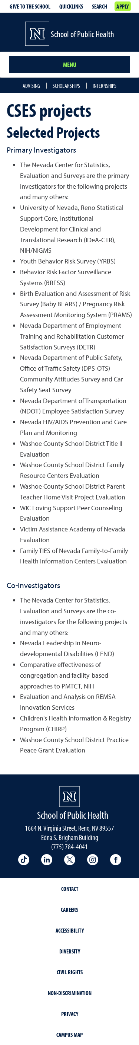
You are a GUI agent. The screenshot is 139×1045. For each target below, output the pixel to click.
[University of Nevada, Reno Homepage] (69, 796)
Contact (69, 888)
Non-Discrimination (70, 993)
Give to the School (30, 6)
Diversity (69, 951)
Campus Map (69, 1034)
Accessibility (70, 930)
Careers (69, 909)
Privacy (69, 1013)
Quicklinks (71, 6)
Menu (69, 64)
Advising (31, 85)
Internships (104, 85)
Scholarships (66, 85)
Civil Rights (70, 972)
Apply (122, 6)
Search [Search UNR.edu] (99, 6)
